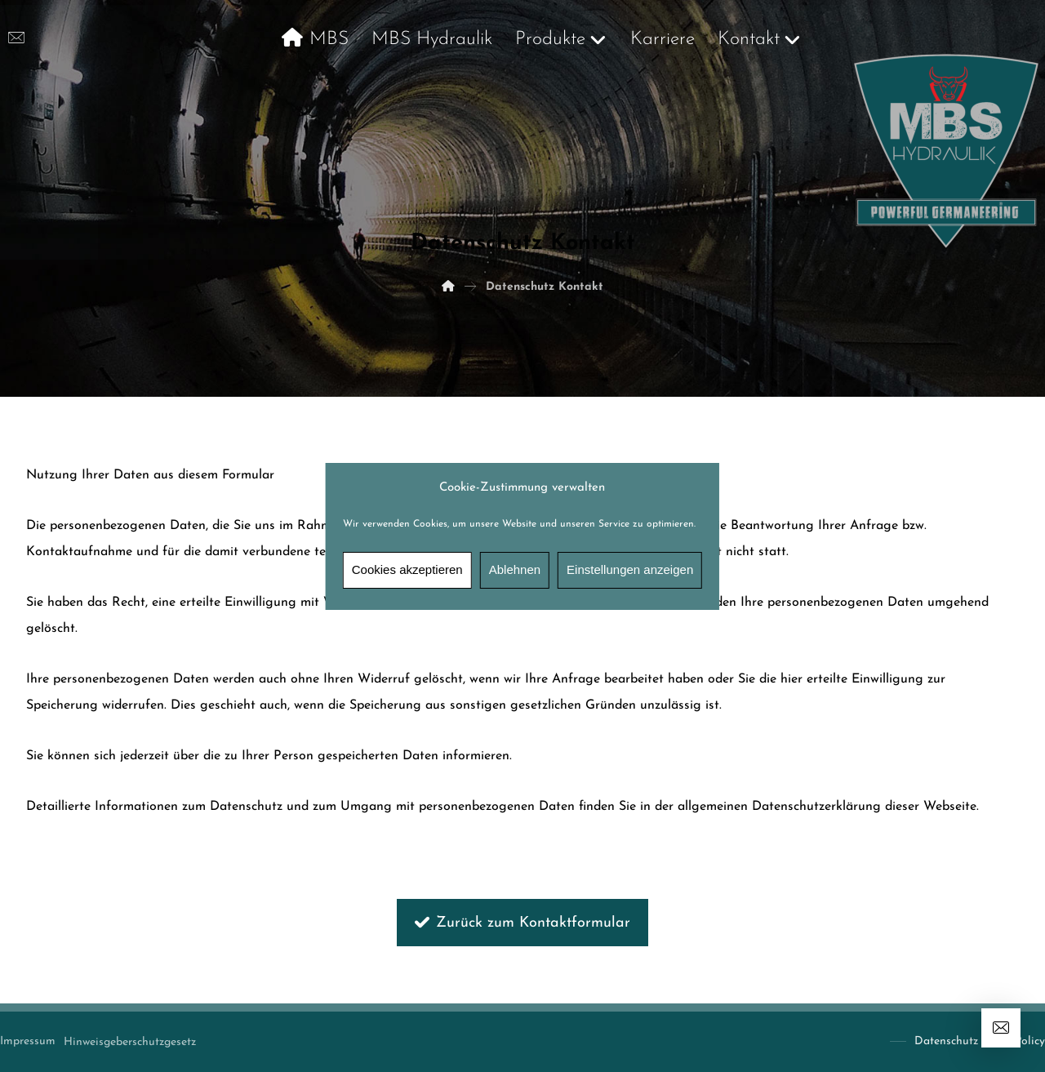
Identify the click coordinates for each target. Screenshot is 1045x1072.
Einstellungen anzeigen (630, 569)
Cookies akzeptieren (407, 569)
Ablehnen (514, 569)
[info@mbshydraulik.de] (16, 37)
